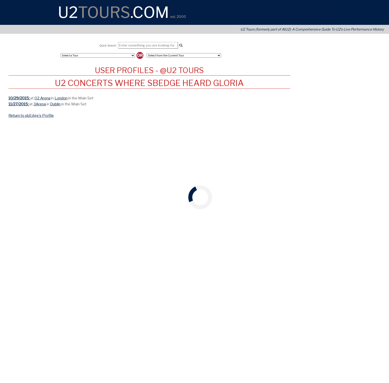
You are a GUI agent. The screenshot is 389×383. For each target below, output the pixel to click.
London (61, 98)
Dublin (55, 104)
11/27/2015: (18, 104)
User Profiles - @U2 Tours (149, 70)
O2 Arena (42, 98)
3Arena (39, 104)
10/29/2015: (19, 98)
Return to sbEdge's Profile (31, 115)
